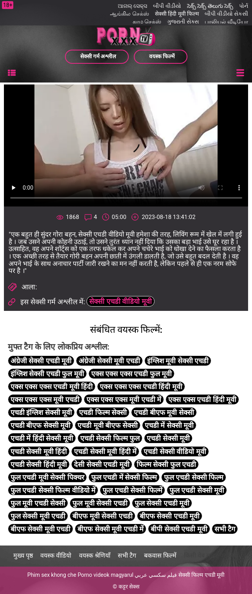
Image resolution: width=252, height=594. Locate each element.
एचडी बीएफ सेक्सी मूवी (40, 425)
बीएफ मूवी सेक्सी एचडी (102, 516)
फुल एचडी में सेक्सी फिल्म (124, 477)
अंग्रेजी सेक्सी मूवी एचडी (109, 361)
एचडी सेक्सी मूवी (168, 438)
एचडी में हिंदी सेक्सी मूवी (42, 438)
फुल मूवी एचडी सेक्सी (38, 503)
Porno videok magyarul (105, 575)
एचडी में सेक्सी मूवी (169, 425)
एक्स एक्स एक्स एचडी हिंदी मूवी (141, 386)
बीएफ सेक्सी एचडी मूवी (170, 516)
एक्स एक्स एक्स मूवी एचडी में (123, 399)
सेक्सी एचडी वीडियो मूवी (120, 301)
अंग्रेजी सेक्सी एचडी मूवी (41, 361)
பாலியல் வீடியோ (226, 21)
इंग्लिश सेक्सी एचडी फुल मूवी (47, 374)
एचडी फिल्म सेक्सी (103, 412)
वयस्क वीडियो (55, 555)
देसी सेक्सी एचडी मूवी (101, 464)
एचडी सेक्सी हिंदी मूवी (39, 464)
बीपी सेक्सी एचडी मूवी (179, 529)
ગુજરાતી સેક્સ (182, 21)
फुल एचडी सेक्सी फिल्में (132, 490)
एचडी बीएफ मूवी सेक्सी (164, 412)
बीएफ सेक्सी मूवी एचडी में (110, 529)
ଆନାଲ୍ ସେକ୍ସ (132, 6)
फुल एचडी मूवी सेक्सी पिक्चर (47, 477)
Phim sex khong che (51, 575)
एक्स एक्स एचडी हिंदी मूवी (202, 399)
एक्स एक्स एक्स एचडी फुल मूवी (131, 374)
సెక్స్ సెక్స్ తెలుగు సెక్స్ (210, 6)
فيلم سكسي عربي (156, 575)
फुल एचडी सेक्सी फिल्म (193, 477)
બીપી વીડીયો (167, 6)
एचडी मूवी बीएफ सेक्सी (107, 425)
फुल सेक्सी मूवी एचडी (38, 516)
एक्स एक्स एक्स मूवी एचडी (45, 399)
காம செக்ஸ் (147, 21)
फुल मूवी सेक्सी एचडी (99, 503)
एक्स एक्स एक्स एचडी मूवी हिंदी (52, 386)
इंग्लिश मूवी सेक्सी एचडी (178, 361)
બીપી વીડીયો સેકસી (226, 14)
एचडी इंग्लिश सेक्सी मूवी (41, 412)
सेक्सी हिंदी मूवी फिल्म (177, 14)
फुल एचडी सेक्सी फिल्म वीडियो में (53, 490)
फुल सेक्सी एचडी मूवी (162, 503)
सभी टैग (224, 529)
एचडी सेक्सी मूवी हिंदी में (105, 451)
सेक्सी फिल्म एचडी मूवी (201, 575)
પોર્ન (243, 6)
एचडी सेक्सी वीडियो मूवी (175, 451)
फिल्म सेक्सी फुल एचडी (166, 464)
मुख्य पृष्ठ (23, 555)
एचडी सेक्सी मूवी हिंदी (39, 451)
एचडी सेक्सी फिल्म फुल (110, 438)
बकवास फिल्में (160, 555)
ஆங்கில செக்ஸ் (129, 14)
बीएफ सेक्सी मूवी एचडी (40, 529)
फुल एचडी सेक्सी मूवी (196, 490)
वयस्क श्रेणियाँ (94, 555)
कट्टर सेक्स (129, 586)
